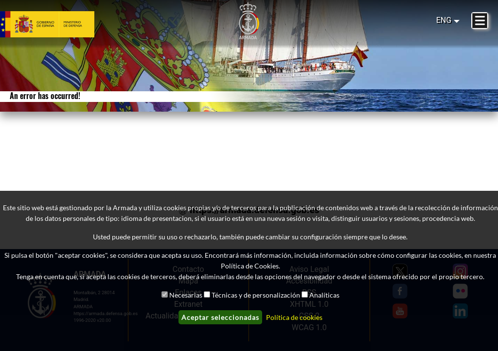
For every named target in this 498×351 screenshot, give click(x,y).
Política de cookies (294, 317)
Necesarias (185, 295)
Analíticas (324, 295)
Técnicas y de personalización (256, 295)
